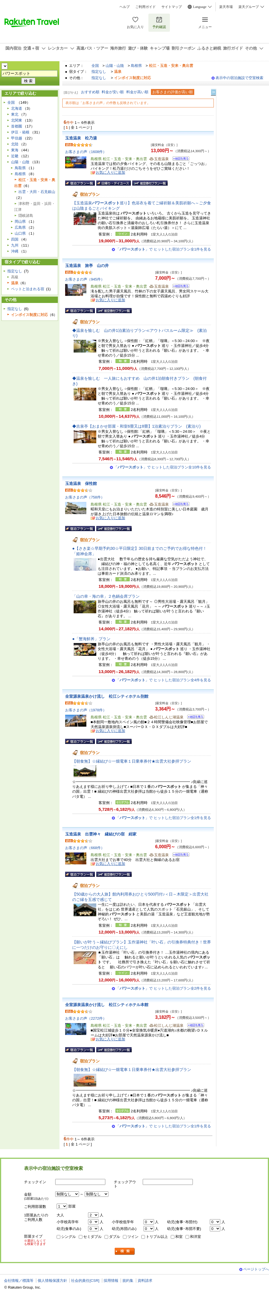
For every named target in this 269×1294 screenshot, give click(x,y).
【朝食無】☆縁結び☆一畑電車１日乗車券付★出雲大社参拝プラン (131, 761)
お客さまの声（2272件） (85, 1018)
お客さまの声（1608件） (85, 152)
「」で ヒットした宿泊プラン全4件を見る (163, 680)
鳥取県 (20, 168)
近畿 (14, 156)
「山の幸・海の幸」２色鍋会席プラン (106, 596)
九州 (14, 245)
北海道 (16, 108)
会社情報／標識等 (18, 1280)
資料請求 (145, 1280)
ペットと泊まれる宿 (27, 289)
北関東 (16, 120)
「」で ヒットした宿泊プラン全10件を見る (162, 467)
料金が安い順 (113, 92)
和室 (179, 1236)
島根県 (136, 65)
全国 (95, 65)
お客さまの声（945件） (84, 279)
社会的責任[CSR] (85, 1280)
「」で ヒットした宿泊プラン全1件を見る (163, 249)
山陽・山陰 (115, 65)
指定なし (98, 71)
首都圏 (16, 126)
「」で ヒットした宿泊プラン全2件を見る (163, 988)
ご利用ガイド (145, 7)
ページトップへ (256, 1269)
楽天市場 (226, 7)
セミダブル (92, 1236)
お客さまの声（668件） (84, 848)
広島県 (20, 227)
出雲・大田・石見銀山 (36, 192)
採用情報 (111, 1280)
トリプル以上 (157, 1236)
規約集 (127, 1280)
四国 (14, 239)
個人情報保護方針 (52, 1280)
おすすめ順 (90, 92)
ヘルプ (124, 7)
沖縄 (14, 251)
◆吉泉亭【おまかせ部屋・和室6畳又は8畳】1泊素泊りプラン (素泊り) (136, 426)
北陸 (14, 144)
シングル (68, 1236)
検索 (125, 1251)
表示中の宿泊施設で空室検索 (239, 78)
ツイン (132, 1236)
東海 (14, 150)
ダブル (114, 1236)
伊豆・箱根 (20, 132)
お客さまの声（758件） (84, 497)
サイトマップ (171, 7)
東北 (14, 114)
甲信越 (16, 138)
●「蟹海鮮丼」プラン (91, 639)
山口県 (20, 233)
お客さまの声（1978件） (85, 710)
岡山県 (20, 221)
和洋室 (195, 1236)
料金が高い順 (137, 92)
